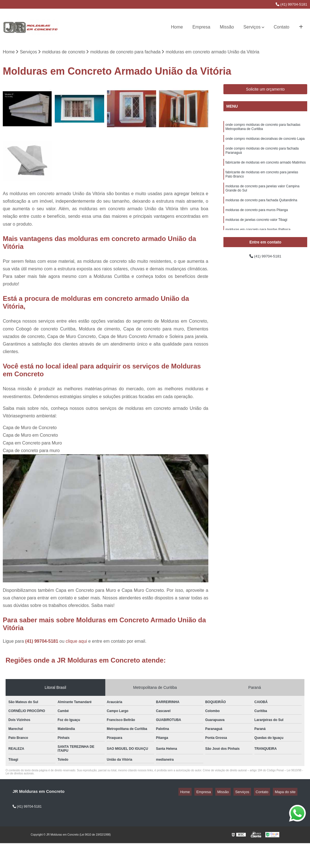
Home (177, 27)
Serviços (252, 27)
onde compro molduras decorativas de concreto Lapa (265, 142)
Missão (227, 27)
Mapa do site (286, 793)
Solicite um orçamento (265, 90)
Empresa (201, 27)
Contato (281, 27)
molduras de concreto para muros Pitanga (256, 221)
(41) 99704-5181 (291, 4)
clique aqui (76, 642)
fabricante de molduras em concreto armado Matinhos (265, 168)
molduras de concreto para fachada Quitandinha (261, 210)
